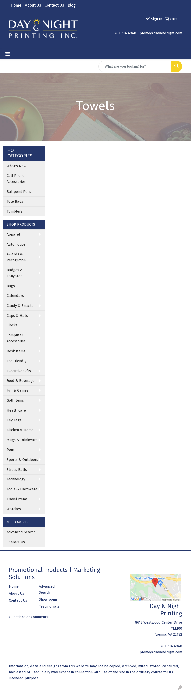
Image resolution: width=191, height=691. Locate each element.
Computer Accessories (16, 338)
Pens (11, 449)
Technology (16, 479)
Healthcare (16, 410)
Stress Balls (17, 469)
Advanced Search (21, 532)
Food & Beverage (21, 380)
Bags (11, 286)
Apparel (13, 234)
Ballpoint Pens (19, 191)
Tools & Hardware (22, 489)
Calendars (15, 295)
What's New (16, 166)
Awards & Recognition (16, 257)
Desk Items (16, 351)
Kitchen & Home (20, 430)
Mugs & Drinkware (22, 440)
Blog (72, 5)
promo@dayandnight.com (161, 33)
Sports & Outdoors (22, 459)
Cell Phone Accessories (16, 178)
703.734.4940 (125, 33)
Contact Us (54, 5)
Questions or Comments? (29, 617)
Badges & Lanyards (15, 273)
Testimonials (49, 606)
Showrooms (48, 599)
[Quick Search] (135, 66)
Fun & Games (17, 390)
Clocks (12, 325)
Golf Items (15, 400)
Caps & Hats (17, 315)
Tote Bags (15, 201)
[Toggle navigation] (7, 54)
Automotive (16, 244)
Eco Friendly (16, 361)
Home (16, 5)
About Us (33, 5)
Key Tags (14, 420)
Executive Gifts (19, 371)
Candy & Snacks (20, 305)
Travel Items (17, 499)
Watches (14, 509)
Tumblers (14, 211)
